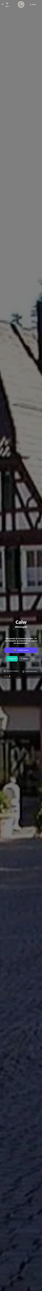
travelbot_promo (23, 650)
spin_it (12, 658)
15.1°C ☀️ (7, 676)
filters (24, 658)
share (33, 4)
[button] (3, 4)
